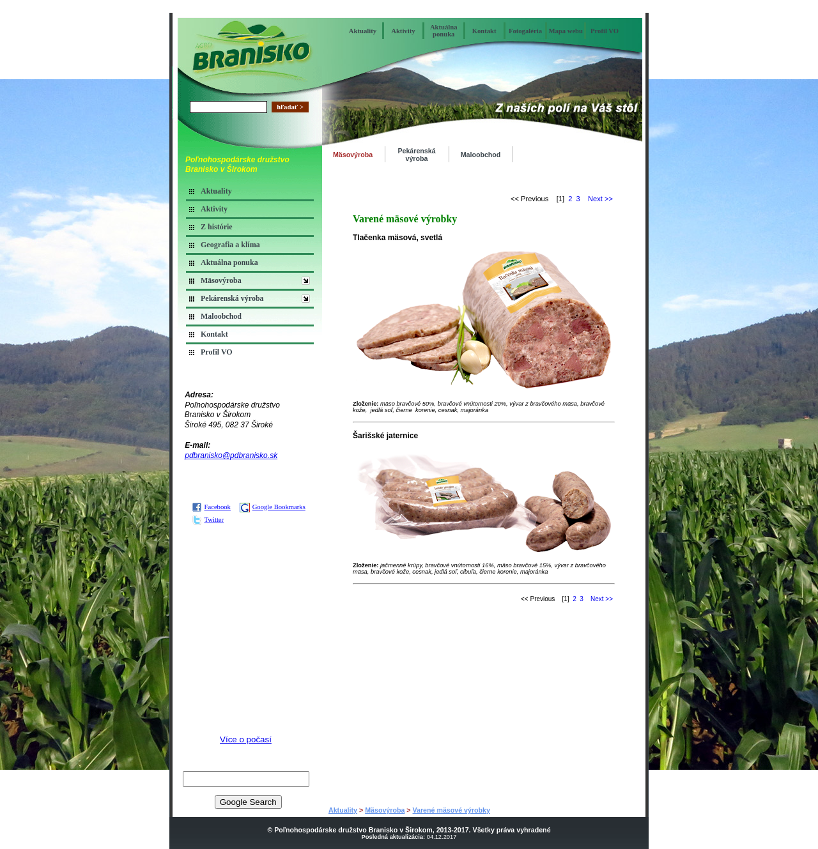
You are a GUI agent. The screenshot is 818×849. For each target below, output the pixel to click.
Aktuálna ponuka (444, 31)
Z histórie (217, 226)
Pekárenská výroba (232, 298)
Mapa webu (565, 30)
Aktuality (362, 30)
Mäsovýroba (221, 280)
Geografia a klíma (230, 244)
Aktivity (403, 30)
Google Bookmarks (272, 506)
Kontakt (484, 30)
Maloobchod (221, 316)
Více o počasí (246, 739)
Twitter (208, 519)
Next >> (600, 199)
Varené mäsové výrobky (451, 810)
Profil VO (604, 30)
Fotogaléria (525, 30)
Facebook (211, 506)
